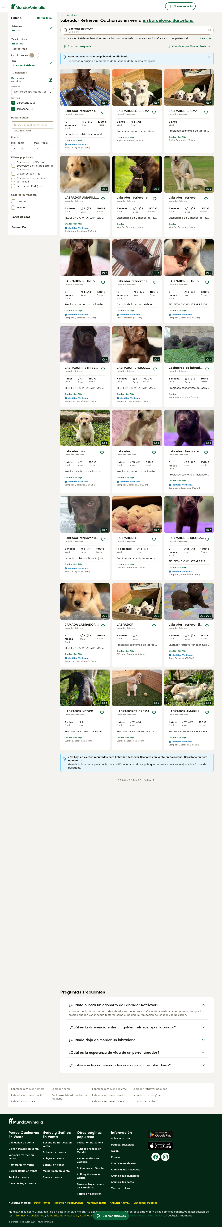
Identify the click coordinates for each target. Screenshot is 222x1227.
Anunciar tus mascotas (125, 1169)
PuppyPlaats (75, 1202)
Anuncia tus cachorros (125, 1175)
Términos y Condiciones (28, 1215)
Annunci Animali (120, 1202)
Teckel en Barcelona (90, 1142)
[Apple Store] (160, 1146)
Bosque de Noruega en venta (57, 1144)
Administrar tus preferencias (144, 1215)
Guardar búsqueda (77, 46)
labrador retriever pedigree (109, 1089)
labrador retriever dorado (108, 1095)
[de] (23, 241)
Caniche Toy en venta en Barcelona (90, 1186)
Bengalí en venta (53, 1164)
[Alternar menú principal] (3, 6)
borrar (48, 78)
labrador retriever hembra (27, 1089)
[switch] (34, 71)
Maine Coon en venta (56, 1171)
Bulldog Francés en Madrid (89, 1150)
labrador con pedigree (147, 1095)
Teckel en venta (19, 1177)
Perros (16, 33)
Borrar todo (44, 18)
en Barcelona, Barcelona (168, 20)
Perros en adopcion (89, 1193)
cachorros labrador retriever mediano (69, 1097)
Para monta (21, 58)
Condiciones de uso (123, 1163)
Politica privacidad (122, 1144)
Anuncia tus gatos (122, 1182)
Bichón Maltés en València (88, 1160)
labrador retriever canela (108, 1101)
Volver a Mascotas (24, 25)
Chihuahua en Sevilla (90, 1168)
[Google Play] (160, 1134)
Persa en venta (52, 1177)
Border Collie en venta (23, 1171)
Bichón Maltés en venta (24, 1148)
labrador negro (61, 1089)
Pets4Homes (42, 1202)
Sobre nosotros (120, 1138)
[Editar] (50, 173)
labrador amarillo (144, 1101)
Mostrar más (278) (40, 157)
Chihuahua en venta (21, 1142)
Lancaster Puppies (145, 1202)
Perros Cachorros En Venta (24, 1134)
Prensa (115, 1157)
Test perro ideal (121, 1188)
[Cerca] (209, 57)
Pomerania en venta (21, 1164)
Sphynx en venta (53, 1158)
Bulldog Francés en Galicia (89, 1176)
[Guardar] (102, 112)
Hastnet (59, 1202)
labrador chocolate (23, 1101)
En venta (19, 49)
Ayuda (115, 1150)
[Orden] (189, 46)
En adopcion (41, 49)
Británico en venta (54, 1152)
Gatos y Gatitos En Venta (57, 1134)
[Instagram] (165, 1157)
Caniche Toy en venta (22, 1183)
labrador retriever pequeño (150, 1089)
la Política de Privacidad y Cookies (68, 1215)
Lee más (205, 38)
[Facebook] (155, 1157)
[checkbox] (13, 94)
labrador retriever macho (27, 1095)
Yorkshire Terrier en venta (21, 1156)
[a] (46, 241)
